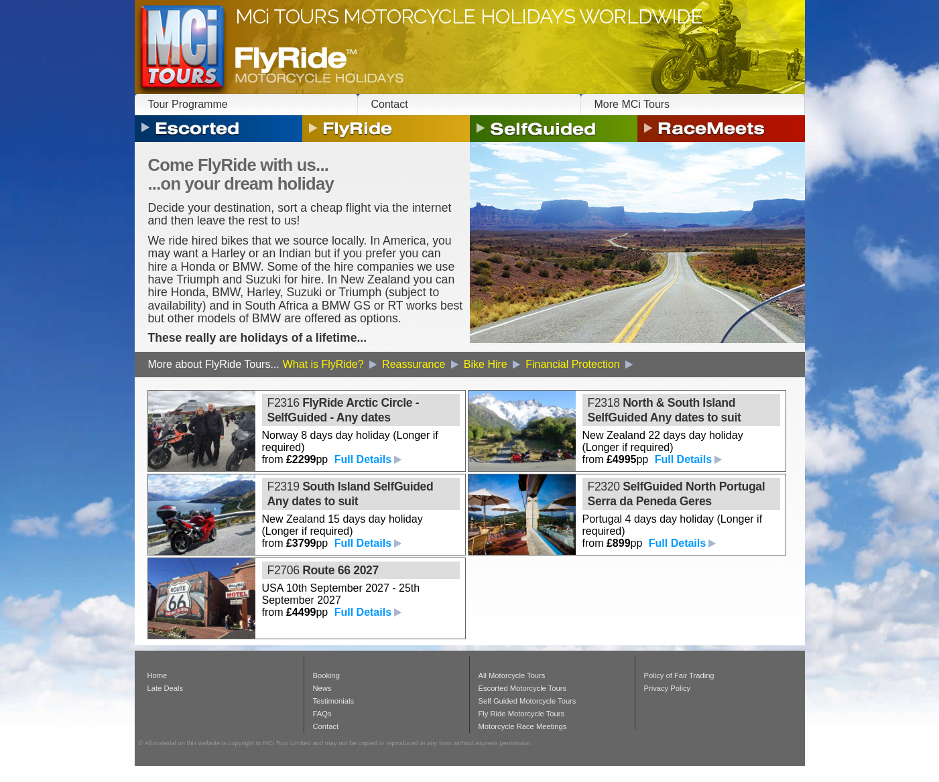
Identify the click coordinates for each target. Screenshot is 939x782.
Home (157, 675)
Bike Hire (493, 364)
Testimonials (334, 701)
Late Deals (165, 688)
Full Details (362, 459)
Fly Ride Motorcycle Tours (522, 714)
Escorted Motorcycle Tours (523, 688)
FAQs (322, 714)
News (322, 688)
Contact (389, 104)
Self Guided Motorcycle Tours (527, 701)
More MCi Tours (632, 104)
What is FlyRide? (331, 364)
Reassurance (421, 364)
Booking (326, 675)
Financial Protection (580, 364)
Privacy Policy (667, 688)
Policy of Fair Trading (679, 675)
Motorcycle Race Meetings (523, 726)
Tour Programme (188, 104)
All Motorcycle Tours (512, 675)
